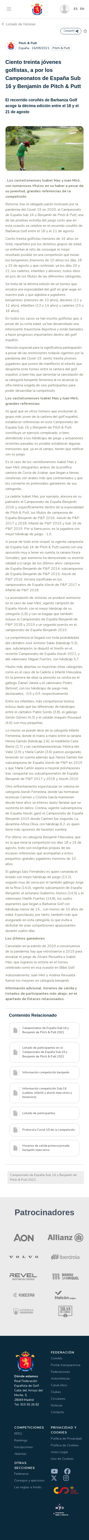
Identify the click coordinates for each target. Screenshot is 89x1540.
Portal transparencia (65, 1365)
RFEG (18, 1433)
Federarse (21, 1473)
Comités (56, 1358)
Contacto (57, 1412)
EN (82, 9)
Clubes (56, 1392)
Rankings (20, 1440)
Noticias (56, 1405)
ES (76, 9)
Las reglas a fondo (27, 1487)
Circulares (58, 1398)
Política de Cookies (65, 1445)
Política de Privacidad (66, 1438)
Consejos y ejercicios (29, 1480)
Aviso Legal (59, 1452)
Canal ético (59, 1385)
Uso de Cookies (62, 1458)
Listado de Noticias (19, 24)
